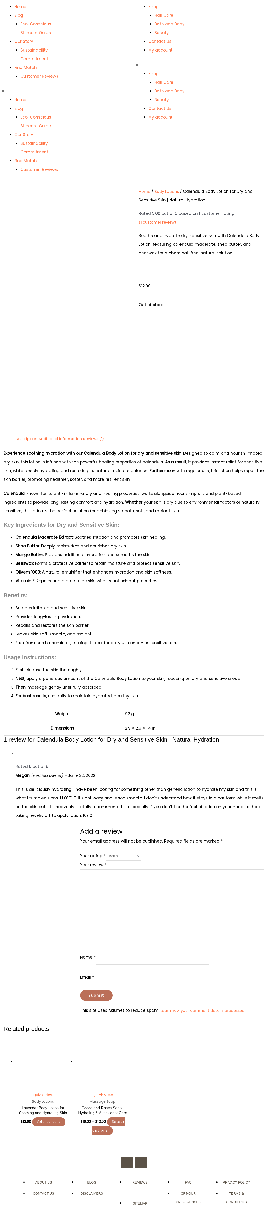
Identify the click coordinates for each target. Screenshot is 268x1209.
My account (160, 50)
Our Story (23, 41)
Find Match (25, 67)
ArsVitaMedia (146, 1191)
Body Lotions (167, 191)
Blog (18, 15)
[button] (33, 91)
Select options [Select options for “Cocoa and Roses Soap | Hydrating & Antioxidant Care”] (109, 1084)
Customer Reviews (39, 76)
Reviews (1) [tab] (98, 391)
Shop (153, 6)
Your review (88, 817)
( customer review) (159, 222)
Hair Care (163, 15)
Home (20, 6)
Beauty (161, 33)
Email (82, 934)
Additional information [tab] (62, 391)
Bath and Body (169, 24)
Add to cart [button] (49, 1080)
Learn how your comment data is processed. (200, 968)
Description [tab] (27, 391)
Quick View (43, 1052)
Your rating (87, 808)
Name (82, 913)
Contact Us (159, 41)
